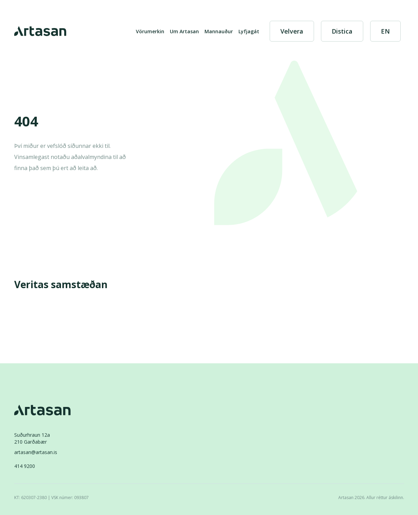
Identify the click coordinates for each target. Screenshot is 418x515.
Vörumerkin (150, 31)
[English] (385, 31)
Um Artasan (184, 31)
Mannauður (218, 31)
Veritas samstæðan (60, 284)
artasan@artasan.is (35, 452)
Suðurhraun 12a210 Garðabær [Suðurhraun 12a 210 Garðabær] (32, 438)
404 (26, 121)
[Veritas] (39, 306)
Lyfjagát (248, 31)
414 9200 (24, 466)
